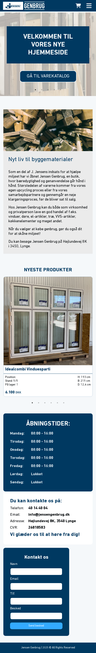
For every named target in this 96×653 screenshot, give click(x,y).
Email (14, 579)
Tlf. (12, 593)
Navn (13, 564)
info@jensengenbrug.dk (49, 515)
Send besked (36, 625)
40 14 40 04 (38, 508)
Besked (15, 608)
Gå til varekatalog (48, 76)
